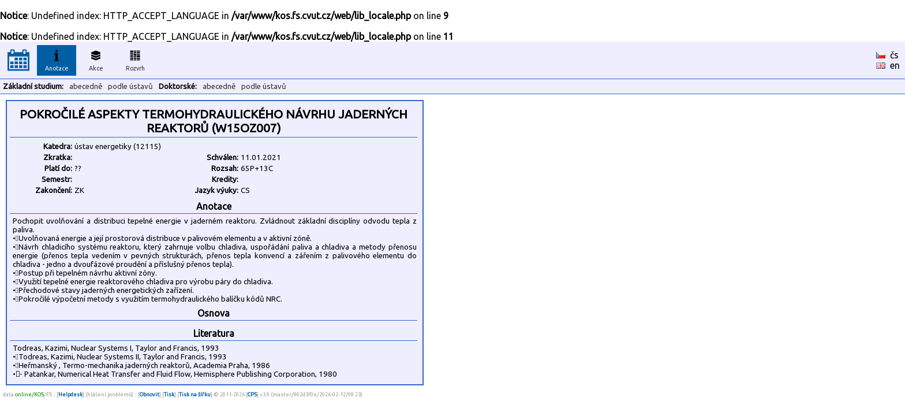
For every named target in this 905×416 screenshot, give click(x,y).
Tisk (169, 394)
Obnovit (149, 394)
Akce (96, 59)
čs (894, 55)
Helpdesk (70, 394)
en (895, 65)
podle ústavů (130, 86)
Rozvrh (135, 59)
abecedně (85, 86)
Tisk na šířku (195, 394)
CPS (252, 394)
